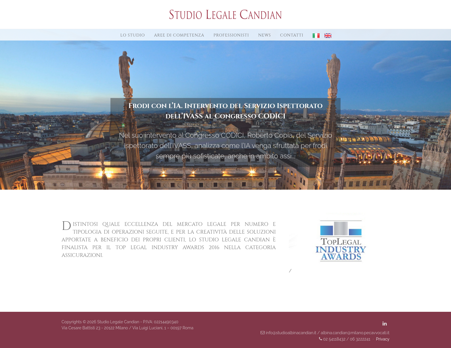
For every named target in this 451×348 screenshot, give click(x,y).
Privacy (382, 339)
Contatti (291, 35)
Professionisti (231, 35)
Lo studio (132, 35)
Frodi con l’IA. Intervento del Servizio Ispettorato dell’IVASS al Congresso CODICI (225, 111)
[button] (314, 35)
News (264, 35)
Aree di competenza (179, 35)
